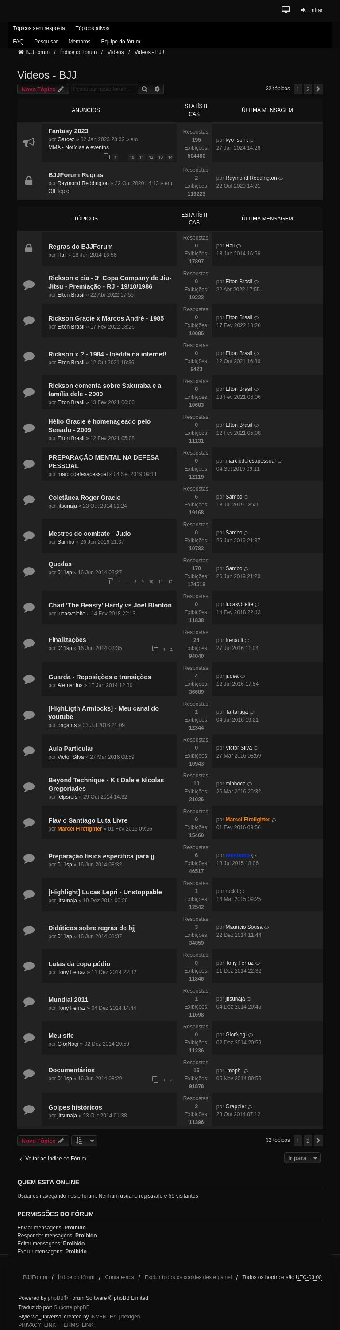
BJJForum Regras (75, 174)
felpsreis (67, 797)
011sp (65, 572)
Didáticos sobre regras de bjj (92, 928)
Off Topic (58, 191)
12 (151, 157)
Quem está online (48, 1182)
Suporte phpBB (71, 1307)
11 (141, 157)
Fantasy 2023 (68, 131)
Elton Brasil (71, 295)
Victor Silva (71, 757)
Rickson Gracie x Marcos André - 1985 (106, 318)
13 (160, 157)
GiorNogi (68, 1044)
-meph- (233, 1070)
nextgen (130, 1317)
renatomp (237, 855)
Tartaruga (236, 712)
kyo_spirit (236, 140)
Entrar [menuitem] (311, 10)
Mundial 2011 (68, 999)
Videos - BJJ (47, 75)
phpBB (56, 1298)
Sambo (233, 497)
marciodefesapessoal (83, 474)
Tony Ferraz (71, 972)
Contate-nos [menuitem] (119, 1277)
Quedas (60, 564)
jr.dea (231, 676)
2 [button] (307, 89)
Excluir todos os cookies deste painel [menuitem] (188, 1277)
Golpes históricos (75, 1107)
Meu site (61, 1035)
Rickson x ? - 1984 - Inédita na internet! (107, 354)
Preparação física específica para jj (101, 856)
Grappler (235, 1106)
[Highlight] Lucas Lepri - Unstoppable (105, 892)
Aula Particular (70, 748)
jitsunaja (67, 506)
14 (170, 157)
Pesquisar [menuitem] (46, 42)
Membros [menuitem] (80, 42)
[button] (286, 10)
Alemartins (70, 685)
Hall (62, 255)
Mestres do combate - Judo (89, 533)
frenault (234, 640)
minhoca (235, 784)
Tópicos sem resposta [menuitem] (39, 28)
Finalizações (67, 639)
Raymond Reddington (83, 183)
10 (132, 157)
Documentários (71, 1070)
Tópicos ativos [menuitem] (93, 28)
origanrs (67, 725)
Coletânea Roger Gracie (84, 497)
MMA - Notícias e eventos (78, 147)
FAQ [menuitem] (18, 42)
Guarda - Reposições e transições (99, 676)
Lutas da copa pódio (79, 963)
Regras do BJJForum (80, 246)
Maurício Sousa (243, 927)
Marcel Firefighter (80, 829)
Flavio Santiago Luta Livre (88, 820)
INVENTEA (103, 1317)
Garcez (66, 139)
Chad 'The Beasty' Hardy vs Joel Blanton (110, 605)
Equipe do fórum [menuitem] (120, 42)
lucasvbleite (71, 614)
